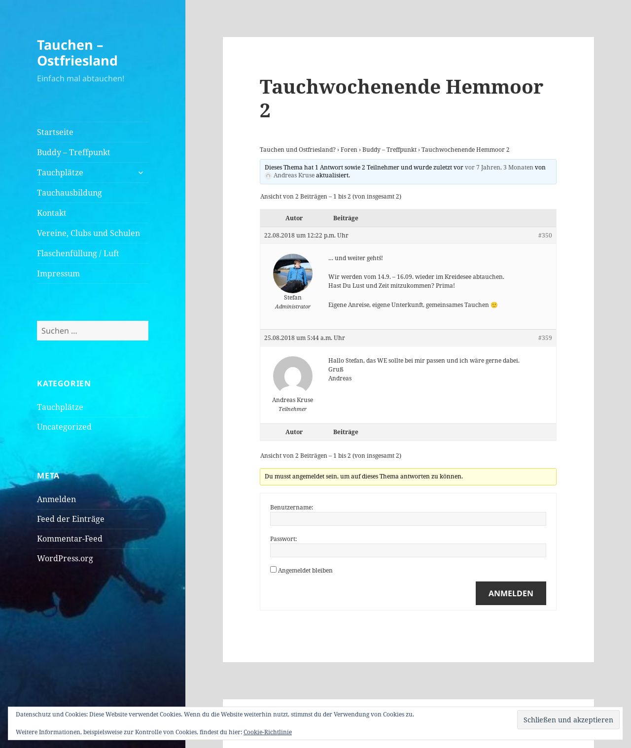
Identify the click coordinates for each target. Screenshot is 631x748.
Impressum (58, 273)
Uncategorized (64, 426)
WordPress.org (65, 558)
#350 (545, 235)
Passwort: (283, 539)
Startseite (55, 132)
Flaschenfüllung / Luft (78, 253)
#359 (545, 338)
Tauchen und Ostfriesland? (298, 149)
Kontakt (52, 212)
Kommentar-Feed (70, 538)
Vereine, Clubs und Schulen (88, 233)
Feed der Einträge (71, 518)
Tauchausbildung (69, 192)
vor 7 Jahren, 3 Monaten (499, 167)
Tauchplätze (60, 172)
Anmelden (56, 499)
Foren (349, 149)
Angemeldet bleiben (305, 570)
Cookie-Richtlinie (268, 732)
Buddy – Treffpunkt (73, 152)
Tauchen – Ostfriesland (77, 52)
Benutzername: (291, 507)
